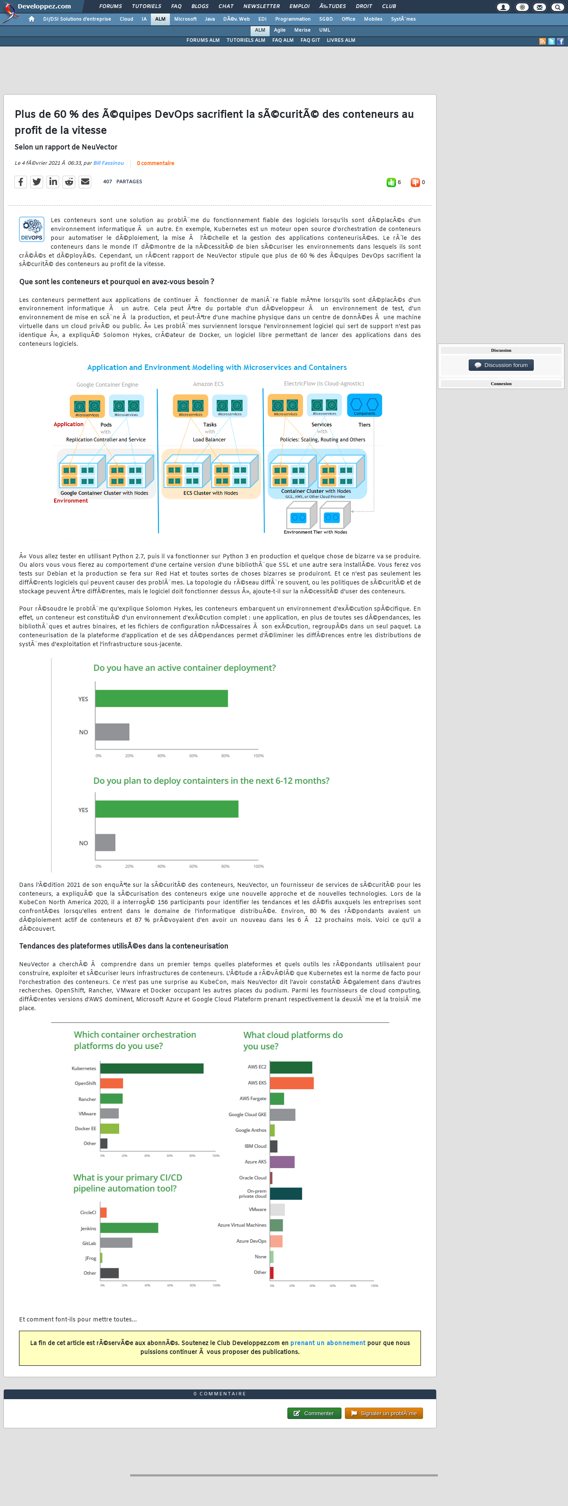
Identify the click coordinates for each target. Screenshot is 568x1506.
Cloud (126, 19)
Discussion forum (501, 365)
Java (210, 19)
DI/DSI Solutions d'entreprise (77, 19)
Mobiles (373, 19)
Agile (280, 30)
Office (348, 19)
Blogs (200, 6)
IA (144, 19)
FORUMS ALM (203, 40)
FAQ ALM (283, 40)
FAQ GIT (310, 40)
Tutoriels (146, 6)
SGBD (326, 19)
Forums (110, 6)
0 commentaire (155, 163)
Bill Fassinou (108, 163)
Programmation (293, 19)
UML (324, 30)
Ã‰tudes (333, 6)
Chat (226, 6)
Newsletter (261, 6)
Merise (302, 30)
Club (388, 6)
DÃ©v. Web (236, 19)
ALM (160, 19)
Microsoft (185, 19)
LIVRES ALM (341, 40)
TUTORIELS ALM (246, 40)
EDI (262, 19)
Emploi (299, 6)
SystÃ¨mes (403, 19)
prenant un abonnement (328, 1344)
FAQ (176, 6)
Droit (364, 6)
